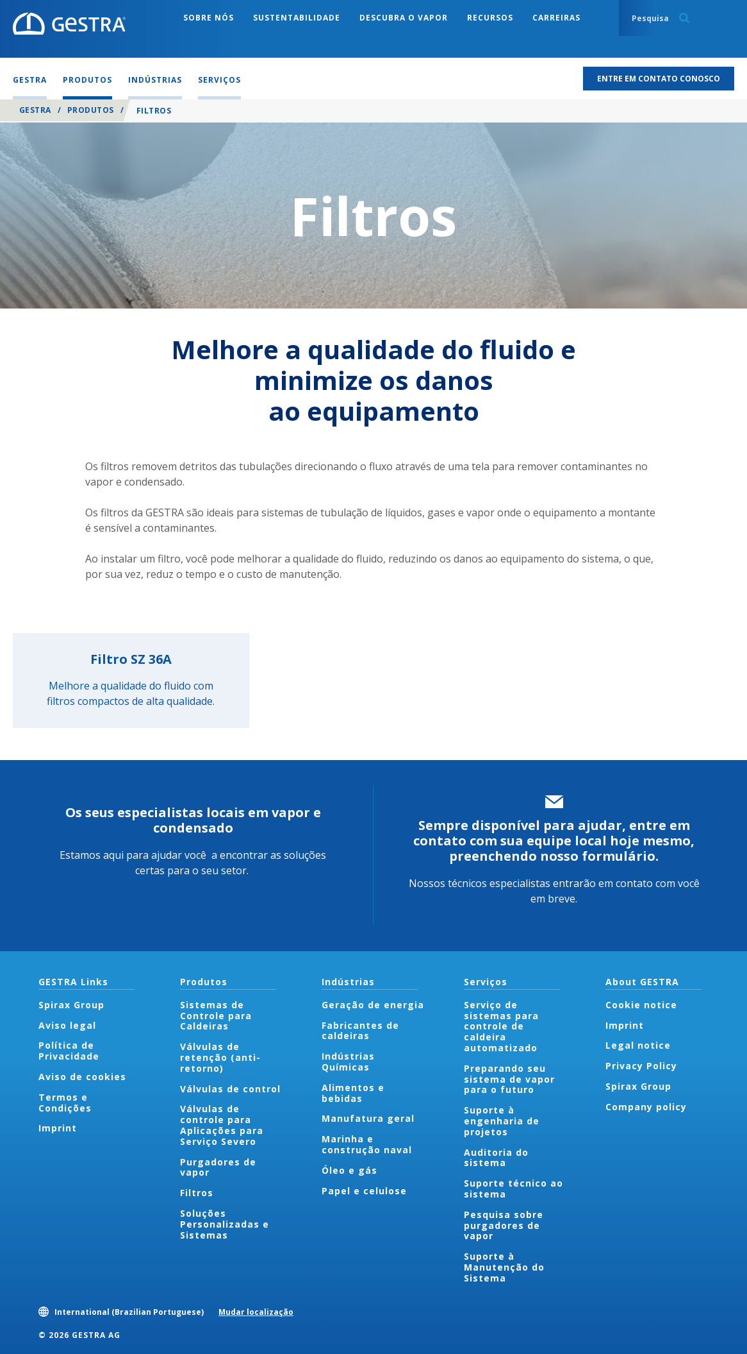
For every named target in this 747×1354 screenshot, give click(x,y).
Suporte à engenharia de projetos (501, 1121)
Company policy (646, 1107)
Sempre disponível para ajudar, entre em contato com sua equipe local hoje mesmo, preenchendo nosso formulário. (553, 841)
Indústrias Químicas (348, 1061)
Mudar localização (255, 1312)
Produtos (90, 110)
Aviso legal (67, 1025)
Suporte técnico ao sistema (513, 1188)
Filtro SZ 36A (131, 659)
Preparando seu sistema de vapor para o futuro (509, 1079)
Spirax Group (71, 1005)
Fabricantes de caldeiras (360, 1030)
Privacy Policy (641, 1066)
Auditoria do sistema (496, 1157)
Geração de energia (373, 1005)
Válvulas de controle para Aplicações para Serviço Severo (221, 1125)
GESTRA (35, 110)
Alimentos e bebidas (353, 1092)
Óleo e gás (349, 1170)
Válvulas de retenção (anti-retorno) (220, 1057)
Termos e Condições (65, 1102)
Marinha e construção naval (367, 1144)
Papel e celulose (364, 1191)
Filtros (196, 1193)
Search (684, 18)
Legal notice (638, 1045)
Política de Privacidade (68, 1050)
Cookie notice (641, 1005)
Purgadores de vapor (218, 1167)
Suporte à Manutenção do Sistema (504, 1267)
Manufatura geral (368, 1118)
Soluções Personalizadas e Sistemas (224, 1224)
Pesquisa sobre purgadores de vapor (503, 1225)
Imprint (57, 1128)
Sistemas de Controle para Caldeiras (216, 1016)
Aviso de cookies (82, 1077)
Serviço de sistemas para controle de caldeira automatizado (501, 1026)
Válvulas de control (230, 1089)
